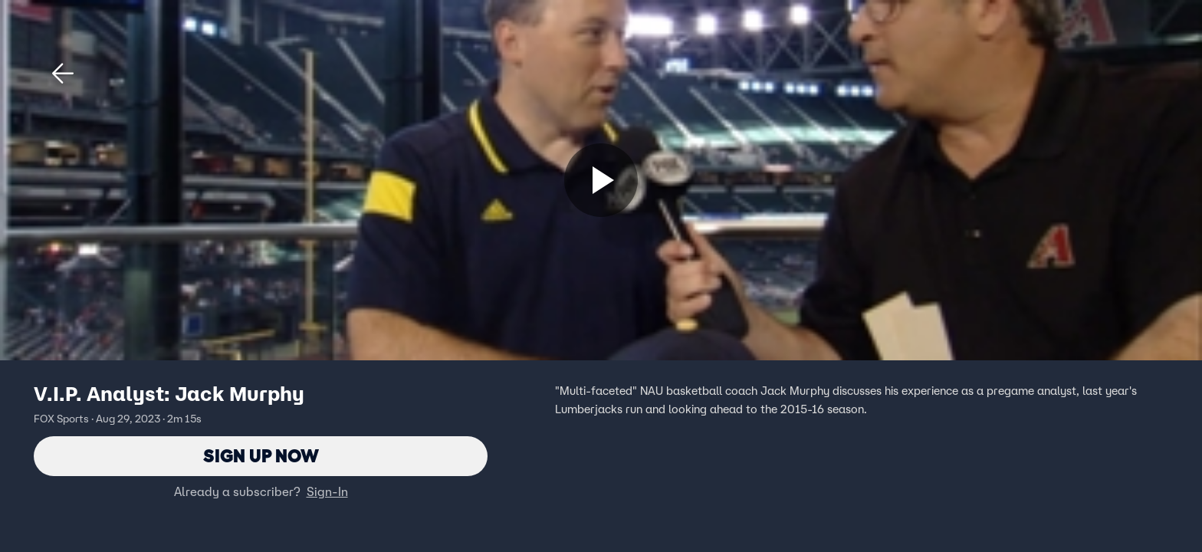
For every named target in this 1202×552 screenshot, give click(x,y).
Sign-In (327, 491)
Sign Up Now (261, 455)
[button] (63, 73)
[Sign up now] (601, 180)
